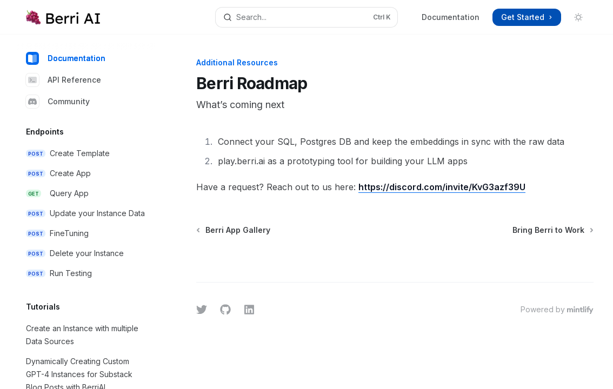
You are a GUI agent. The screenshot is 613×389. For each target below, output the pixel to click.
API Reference (63, 79)
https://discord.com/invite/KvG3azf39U (441, 187)
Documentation (450, 17)
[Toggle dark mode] (578, 17)
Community (58, 101)
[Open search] (306, 17)
